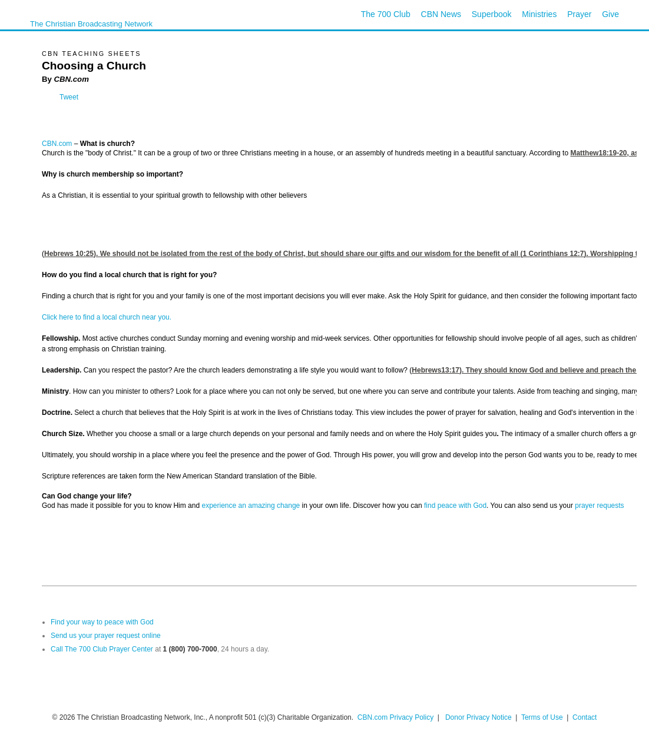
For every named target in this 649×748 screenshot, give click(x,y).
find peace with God (455, 505)
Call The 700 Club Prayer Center (102, 649)
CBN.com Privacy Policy (395, 717)
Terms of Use (543, 717)
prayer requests (599, 505)
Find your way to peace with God (102, 622)
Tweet (68, 97)
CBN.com (57, 143)
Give (610, 14)
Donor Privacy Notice (478, 717)
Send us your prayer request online (106, 635)
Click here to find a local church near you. (106, 317)
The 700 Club (385, 14)
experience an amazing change (250, 505)
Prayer (579, 14)
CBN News (441, 14)
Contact (584, 717)
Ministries (539, 14)
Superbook (492, 14)
